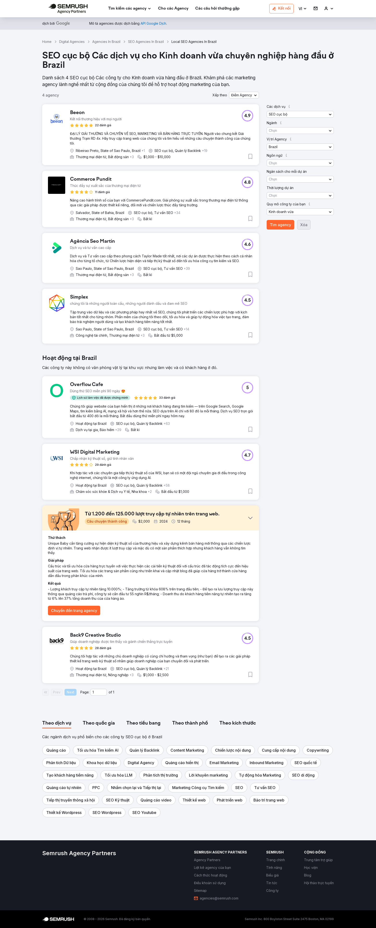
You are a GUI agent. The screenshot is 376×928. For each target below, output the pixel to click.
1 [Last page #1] (113, 692)
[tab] (56, 723)
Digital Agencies (72, 42)
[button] (303, 8)
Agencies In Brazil (106, 42)
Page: (84, 692)
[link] (173, 9)
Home (47, 42)
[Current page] (98, 692)
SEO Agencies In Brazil (146, 42)
